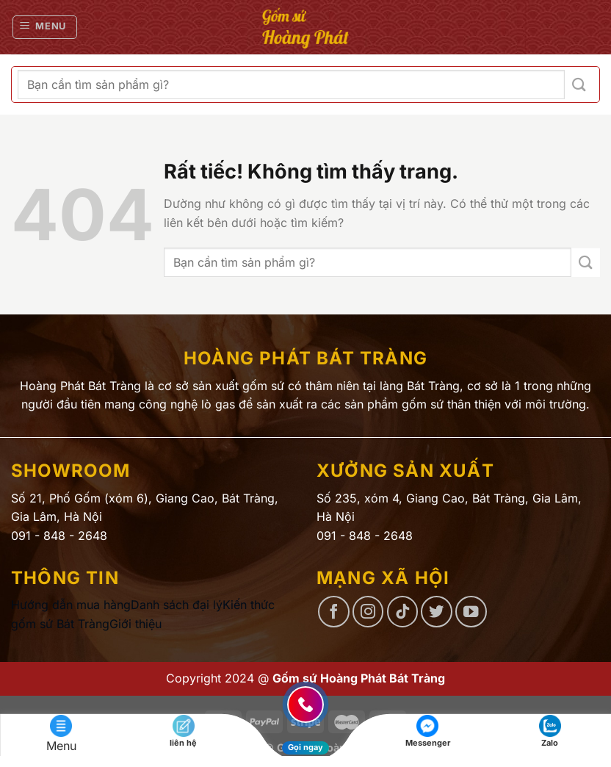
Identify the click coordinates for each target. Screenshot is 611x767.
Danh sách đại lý (177, 604)
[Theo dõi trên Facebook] (334, 611)
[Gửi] (579, 85)
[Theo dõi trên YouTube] (471, 611)
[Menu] (45, 27)
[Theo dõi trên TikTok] (403, 611)
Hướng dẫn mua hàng (71, 604)
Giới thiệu (135, 623)
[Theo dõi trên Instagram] (368, 611)
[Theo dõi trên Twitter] (436, 611)
